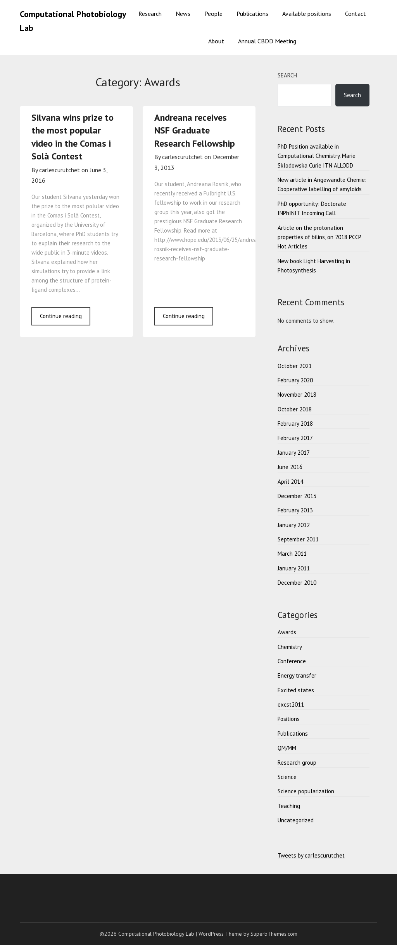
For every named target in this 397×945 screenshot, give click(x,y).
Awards (287, 632)
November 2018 (297, 394)
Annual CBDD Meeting (267, 41)
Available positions (306, 13)
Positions (289, 718)
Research (150, 13)
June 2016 (290, 467)
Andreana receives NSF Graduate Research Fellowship (194, 130)
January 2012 (294, 525)
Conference (292, 661)
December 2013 (297, 496)
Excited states (296, 690)
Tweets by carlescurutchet (311, 855)
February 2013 (295, 510)
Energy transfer (297, 675)
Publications (252, 13)
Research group (297, 762)
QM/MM (287, 748)
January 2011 (294, 568)
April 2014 (290, 481)
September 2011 (298, 539)
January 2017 (294, 452)
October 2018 (295, 409)
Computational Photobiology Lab (73, 21)
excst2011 (291, 704)
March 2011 (292, 553)
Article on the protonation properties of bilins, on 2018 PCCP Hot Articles (319, 237)
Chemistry (290, 647)
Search (287, 75)
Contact (355, 13)
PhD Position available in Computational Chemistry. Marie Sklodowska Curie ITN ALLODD (317, 156)
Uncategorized (296, 820)
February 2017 (295, 438)
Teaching (289, 806)
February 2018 (295, 423)
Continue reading (61, 316)
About (216, 41)
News (183, 13)
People (213, 13)
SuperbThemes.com (273, 933)
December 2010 (297, 582)
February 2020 (295, 380)
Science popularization (306, 791)
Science (287, 777)
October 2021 (295, 366)
